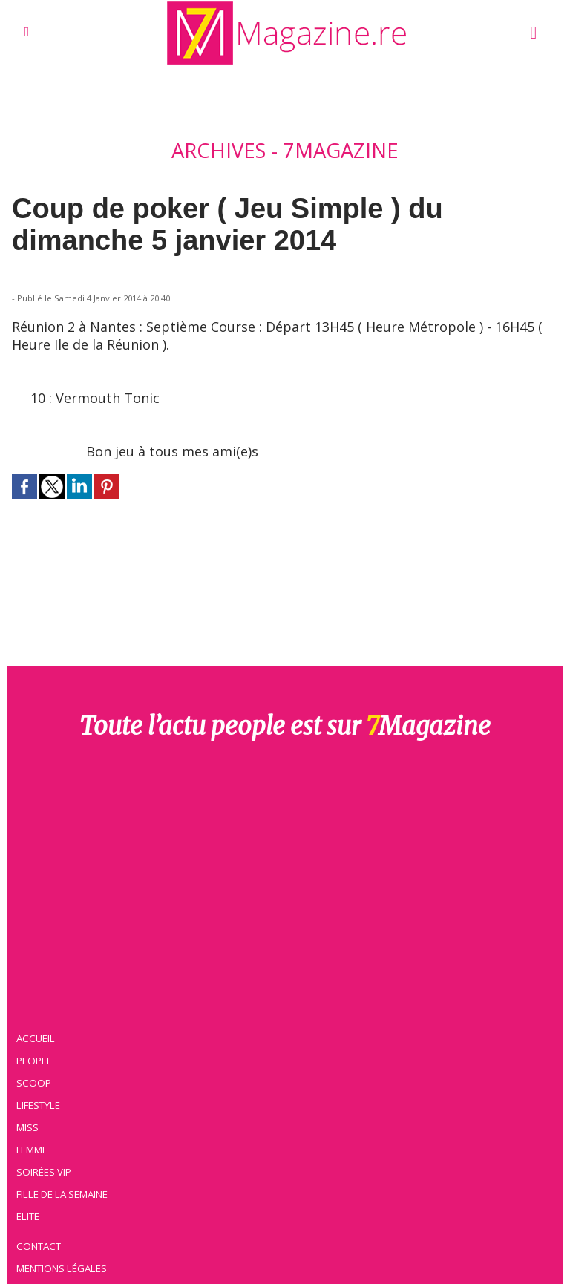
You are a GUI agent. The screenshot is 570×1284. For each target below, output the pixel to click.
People (34, 1060)
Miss (27, 1127)
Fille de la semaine (62, 1194)
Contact (38, 1246)
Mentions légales (61, 1268)
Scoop (33, 1083)
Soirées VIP (43, 1172)
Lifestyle (38, 1105)
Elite (27, 1216)
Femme (32, 1149)
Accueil (35, 1038)
